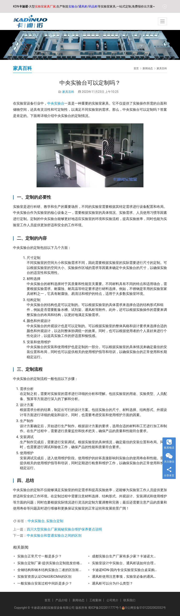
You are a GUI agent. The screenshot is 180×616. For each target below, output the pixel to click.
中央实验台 (55, 103)
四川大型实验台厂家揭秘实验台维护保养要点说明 (64, 529)
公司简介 (112, 600)
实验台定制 (54, 521)
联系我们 (129, 600)
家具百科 (68, 91)
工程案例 (95, 600)
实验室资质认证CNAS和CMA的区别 (44, 577)
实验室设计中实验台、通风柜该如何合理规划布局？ (125, 563)
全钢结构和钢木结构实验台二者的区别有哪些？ (50, 570)
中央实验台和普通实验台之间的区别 (54, 535)
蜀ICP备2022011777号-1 (104, 607)
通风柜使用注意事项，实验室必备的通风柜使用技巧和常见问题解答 (125, 577)
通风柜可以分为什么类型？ (112, 583)
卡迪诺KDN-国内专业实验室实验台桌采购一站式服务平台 (125, 570)
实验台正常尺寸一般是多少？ (39, 556)
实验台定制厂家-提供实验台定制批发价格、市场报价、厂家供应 (50, 563)
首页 (136, 68)
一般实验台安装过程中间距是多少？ (44, 583)
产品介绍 (61, 600)
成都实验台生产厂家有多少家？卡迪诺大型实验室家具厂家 (125, 556)
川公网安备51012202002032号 (145, 607)
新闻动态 (78, 600)
